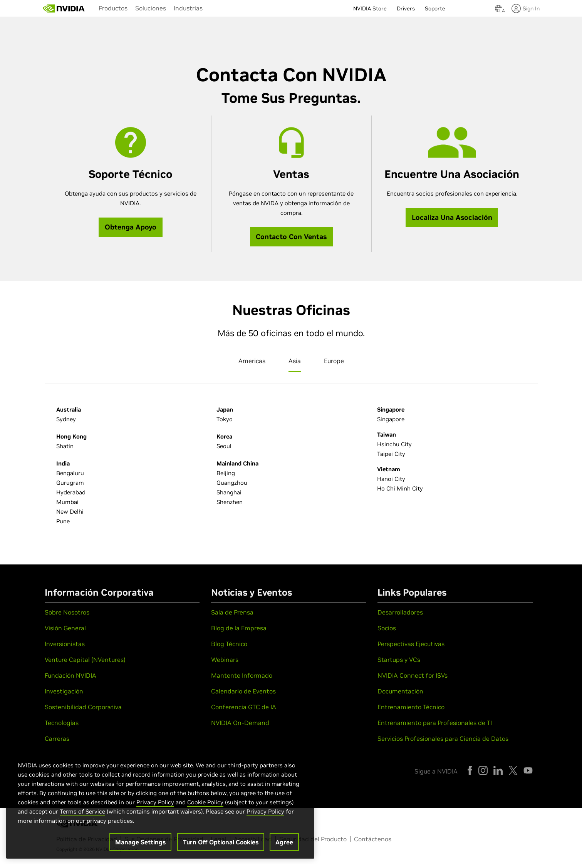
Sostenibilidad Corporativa (83, 707)
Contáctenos (372, 839)
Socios (386, 628)
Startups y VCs (398, 659)
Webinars (224, 659)
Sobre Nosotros (67, 612)
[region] (160, 806)
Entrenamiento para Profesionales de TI (434, 723)
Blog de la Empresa (239, 628)
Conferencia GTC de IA (243, 707)
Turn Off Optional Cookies (220, 846)
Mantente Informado (241, 675)
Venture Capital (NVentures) (85, 659)
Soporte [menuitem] (435, 8)
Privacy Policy (155, 806)
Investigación (64, 691)
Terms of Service (82, 815)
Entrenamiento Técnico (410, 707)
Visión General (65, 628)
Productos (113, 8)
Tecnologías (62, 723)
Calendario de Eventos (243, 691)
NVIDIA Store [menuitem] (370, 8)
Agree (284, 846)
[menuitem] (113, 7)
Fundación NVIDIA (70, 675)
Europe (334, 361)
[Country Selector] (498, 11)
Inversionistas (65, 644)
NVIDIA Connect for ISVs (412, 675)
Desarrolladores (400, 612)
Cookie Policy (205, 806)
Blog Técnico (229, 644)
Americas (251, 361)
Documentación (400, 691)
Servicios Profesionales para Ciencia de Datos (442, 738)
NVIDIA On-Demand (240, 723)
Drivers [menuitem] (406, 8)
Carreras (57, 738)
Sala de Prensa (232, 612)
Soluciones (150, 8)
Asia (294, 361)
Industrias (188, 8)
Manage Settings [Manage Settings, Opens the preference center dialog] (140, 846)
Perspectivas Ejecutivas (410, 644)
